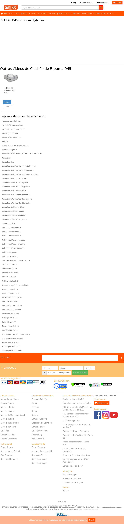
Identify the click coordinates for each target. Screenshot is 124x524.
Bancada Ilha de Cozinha (12, 137)
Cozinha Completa (9, 264)
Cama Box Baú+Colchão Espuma (15, 182)
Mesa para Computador (11, 309)
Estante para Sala (9, 277)
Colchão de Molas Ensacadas (13, 240)
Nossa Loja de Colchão (11, 451)
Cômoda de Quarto (9, 268)
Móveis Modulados (96, 14)
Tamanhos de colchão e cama (76, 431)
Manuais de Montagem (73, 482)
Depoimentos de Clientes (105, 395)
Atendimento (102, 2)
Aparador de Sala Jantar (11, 121)
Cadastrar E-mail (79, 372)
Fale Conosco (6, 455)
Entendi (91, 520)
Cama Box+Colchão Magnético (14, 215)
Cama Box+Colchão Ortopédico (14, 219)
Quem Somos (7, 447)
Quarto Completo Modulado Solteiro (16, 334)
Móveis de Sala (7, 418)
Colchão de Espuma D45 (11, 236)
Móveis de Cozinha (9, 426)
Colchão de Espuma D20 (11, 227)
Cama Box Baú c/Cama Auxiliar (14, 178)
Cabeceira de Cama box (42, 422)
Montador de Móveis (10, 399)
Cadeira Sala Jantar (9, 149)
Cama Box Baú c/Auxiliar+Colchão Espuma (18, 166)
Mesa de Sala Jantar (10, 301)
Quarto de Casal (63, 14)
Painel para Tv (38, 438)
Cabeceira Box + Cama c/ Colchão (15, 145)
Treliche (35, 407)
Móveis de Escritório (10, 422)
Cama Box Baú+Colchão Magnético (16, 186)
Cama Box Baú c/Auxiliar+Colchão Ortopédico (20, 174)
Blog (73, 2)
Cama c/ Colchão (8, 223)
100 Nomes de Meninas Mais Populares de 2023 (76, 415)
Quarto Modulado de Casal (12, 338)
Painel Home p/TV (9, 322)
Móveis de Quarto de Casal (13, 415)
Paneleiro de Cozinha (10, 326)
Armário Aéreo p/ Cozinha (12, 125)
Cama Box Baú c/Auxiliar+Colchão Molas (18, 170)
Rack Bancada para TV (11, 342)
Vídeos (66, 491)
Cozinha (77, 14)
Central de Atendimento (70, 505)
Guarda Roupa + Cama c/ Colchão (15, 285)
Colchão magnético (71, 420)
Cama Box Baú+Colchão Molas (14, 191)
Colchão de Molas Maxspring (13, 244)
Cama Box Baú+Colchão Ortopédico (16, 195)
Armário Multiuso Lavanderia (13, 129)
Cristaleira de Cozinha (10, 273)
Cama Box (6, 158)
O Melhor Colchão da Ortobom (76, 455)
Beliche (5, 141)
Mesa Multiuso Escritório (12, 305)
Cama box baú (38, 426)
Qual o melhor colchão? (73, 399)
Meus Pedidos (86, 2)
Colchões (8, 14)
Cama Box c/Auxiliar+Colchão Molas (16, 203)
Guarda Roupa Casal (10, 289)
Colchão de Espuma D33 (11, 232)
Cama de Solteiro (39, 418)
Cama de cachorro (9, 438)
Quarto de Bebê (28, 14)
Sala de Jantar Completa (11, 346)
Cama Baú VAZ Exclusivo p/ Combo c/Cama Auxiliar (22, 154)
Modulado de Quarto (10, 314)
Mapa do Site (62, 502)
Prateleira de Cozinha (10, 330)
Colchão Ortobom (40, 430)
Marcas (110, 14)
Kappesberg (37, 434)
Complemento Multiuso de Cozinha (16, 260)
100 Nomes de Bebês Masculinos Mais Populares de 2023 (77, 408)
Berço (34, 411)
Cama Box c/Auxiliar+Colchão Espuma (17, 199)
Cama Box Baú (8, 162)
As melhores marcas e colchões (77, 403)
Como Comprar (39, 447)
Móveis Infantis (7, 407)
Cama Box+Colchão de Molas (13, 207)
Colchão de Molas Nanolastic (13, 248)
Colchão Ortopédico (10, 256)
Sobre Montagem (39, 459)
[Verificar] (78, 384)
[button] (10, 77)
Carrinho (117, 3)
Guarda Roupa (7, 403)
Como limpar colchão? (73, 466)
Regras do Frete (39, 455)
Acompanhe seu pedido (42, 451)
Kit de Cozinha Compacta (12, 297)
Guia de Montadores (72, 478)
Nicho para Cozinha (10, 318)
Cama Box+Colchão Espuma (13, 211)
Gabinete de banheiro (10, 281)
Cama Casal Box (8, 434)
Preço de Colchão (39, 399)
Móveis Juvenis (7, 411)
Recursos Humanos (9, 459)
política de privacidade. (76, 520)
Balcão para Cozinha (10, 133)
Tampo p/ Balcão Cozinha (12, 350)
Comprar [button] (8, 106)
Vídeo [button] (7, 102)
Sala (84, 14)
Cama (17, 14)
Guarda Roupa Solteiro (11, 293)
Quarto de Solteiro (46, 14)
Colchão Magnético (9, 252)
